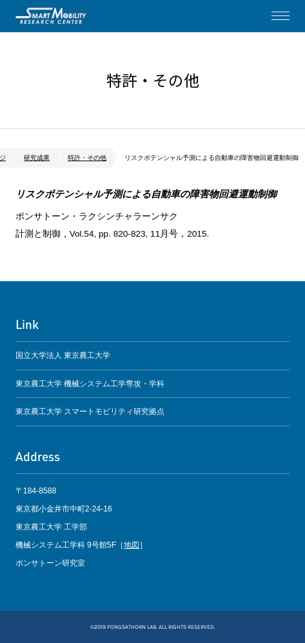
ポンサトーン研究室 (50, 16)
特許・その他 (87, 157)
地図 (131, 544)
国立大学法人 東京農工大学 (62, 355)
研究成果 (37, 157)
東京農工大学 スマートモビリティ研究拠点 (89, 411)
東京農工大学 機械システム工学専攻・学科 (89, 383)
